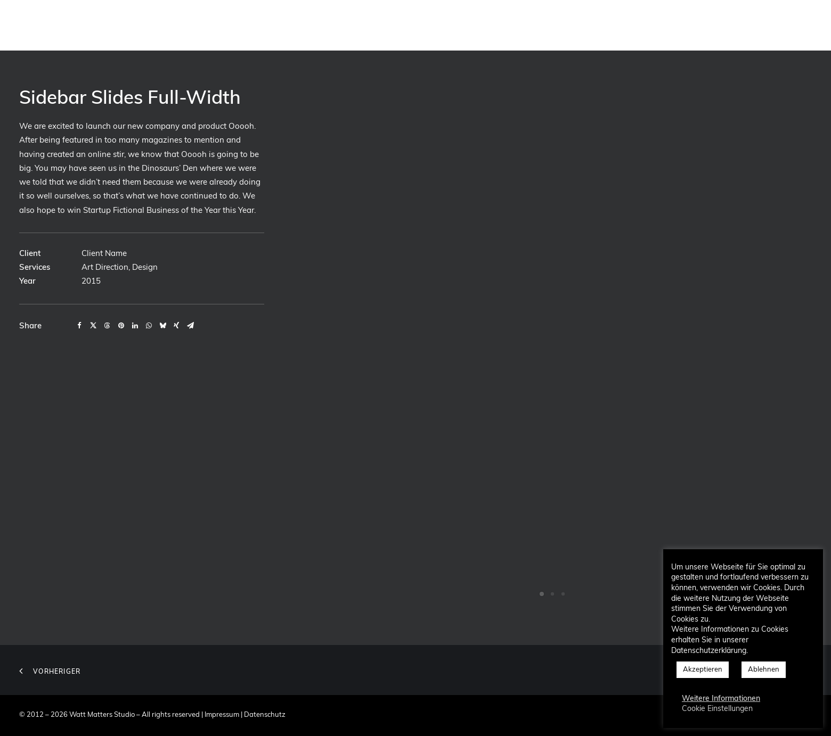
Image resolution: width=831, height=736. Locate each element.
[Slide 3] (563, 594)
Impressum (222, 715)
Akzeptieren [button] (702, 669)
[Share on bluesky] (162, 325)
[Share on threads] (107, 325)
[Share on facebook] (79, 325)
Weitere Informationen (721, 699)
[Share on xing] (176, 325)
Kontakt (663, 25)
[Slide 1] (541, 594)
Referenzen (608, 25)
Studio (437, 25)
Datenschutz (265, 715)
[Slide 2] (552, 594)
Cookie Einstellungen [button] (717, 709)
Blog (705, 25)
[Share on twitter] (93, 325)
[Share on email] (190, 325)
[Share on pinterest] (121, 325)
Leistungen (547, 25)
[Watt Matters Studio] (37, 25)
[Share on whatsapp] (148, 325)
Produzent (488, 25)
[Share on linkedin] (134, 325)
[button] (740, 25)
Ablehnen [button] (763, 669)
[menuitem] (437, 25)
